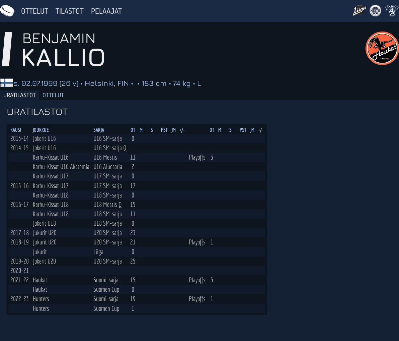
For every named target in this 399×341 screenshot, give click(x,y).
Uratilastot (19, 95)
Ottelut (34, 10)
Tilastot (70, 10)
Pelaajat (106, 10)
